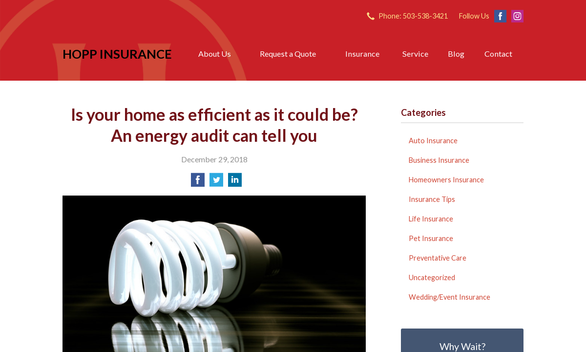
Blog (456, 53)
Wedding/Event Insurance (449, 297)
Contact (498, 53)
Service (415, 53)
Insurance (362, 53)
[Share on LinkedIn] (235, 182)
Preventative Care (437, 258)
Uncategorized (432, 277)
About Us (214, 53)
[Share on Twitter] (216, 182)
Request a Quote (288, 53)
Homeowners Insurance (446, 180)
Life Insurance (431, 219)
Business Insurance (439, 160)
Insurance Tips (432, 199)
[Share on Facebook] (198, 182)
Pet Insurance (431, 238)
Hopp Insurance (117, 53)
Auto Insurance (433, 140)
